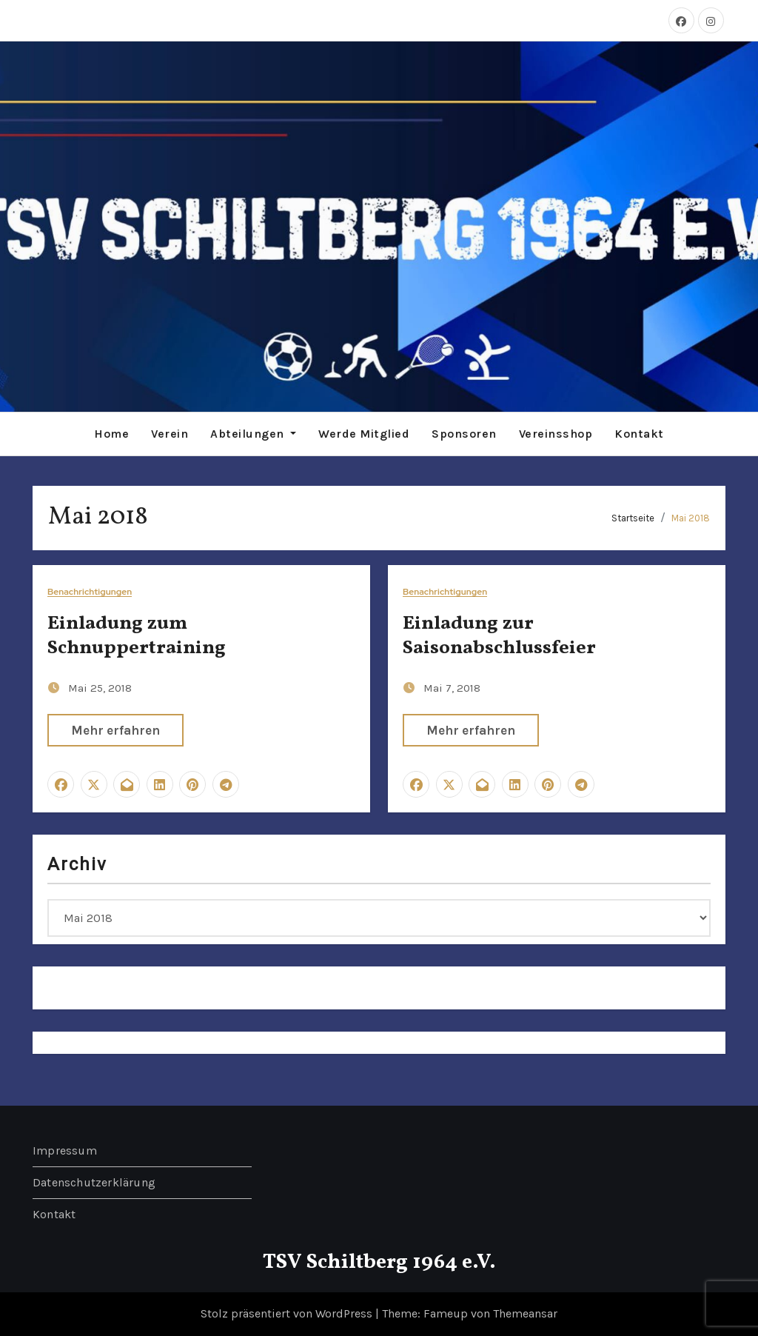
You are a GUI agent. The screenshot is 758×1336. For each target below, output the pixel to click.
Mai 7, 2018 (451, 688)
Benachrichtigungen (89, 592)
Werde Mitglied (363, 434)
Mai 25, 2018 (100, 688)
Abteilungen (253, 434)
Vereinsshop (556, 434)
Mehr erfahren (115, 730)
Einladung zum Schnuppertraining (136, 636)
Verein (169, 434)
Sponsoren (464, 434)
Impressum (65, 1150)
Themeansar (525, 1313)
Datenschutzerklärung (94, 1182)
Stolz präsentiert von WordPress (288, 1313)
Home (111, 434)
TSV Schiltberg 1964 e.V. (379, 1262)
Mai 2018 (690, 518)
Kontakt (639, 434)
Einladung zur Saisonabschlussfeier (499, 636)
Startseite (632, 518)
